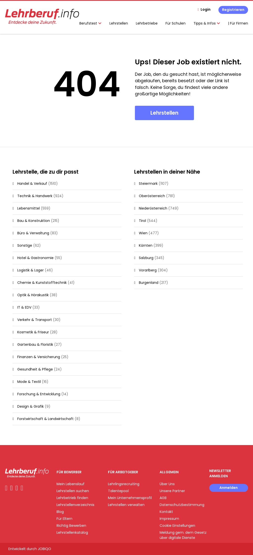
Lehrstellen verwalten (126, 504)
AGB (163, 497)
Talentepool (118, 490)
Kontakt (166, 511)
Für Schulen (176, 23)
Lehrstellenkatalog (72, 532)
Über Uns (167, 483)
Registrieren (233, 9)
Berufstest (90, 23)
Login (206, 9)
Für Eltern (64, 518)
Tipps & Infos (206, 23)
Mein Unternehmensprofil (130, 497)
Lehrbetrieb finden (72, 497)
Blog (60, 511)
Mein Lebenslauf (70, 483)
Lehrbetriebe (147, 23)
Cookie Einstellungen (177, 525)
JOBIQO (44, 548)
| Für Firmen (238, 23)
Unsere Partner (172, 490)
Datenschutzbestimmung (182, 504)
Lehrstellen (118, 23)
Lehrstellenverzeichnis (75, 504)
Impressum (169, 518)
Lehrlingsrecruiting (123, 483)
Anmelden (228, 487)
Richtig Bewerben (71, 525)
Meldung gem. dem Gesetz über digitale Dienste (183, 535)
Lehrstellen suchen (73, 490)
